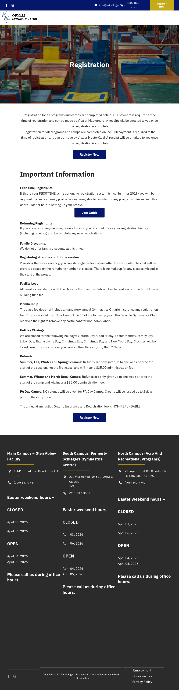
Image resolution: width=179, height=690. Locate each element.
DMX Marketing (81, 678)
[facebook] (6, 5)
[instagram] (13, 5)
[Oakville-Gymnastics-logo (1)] (19, 13)
